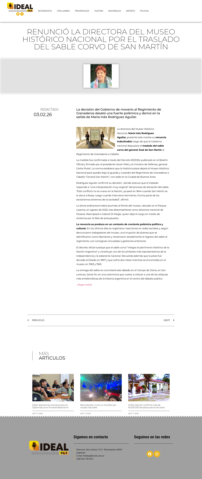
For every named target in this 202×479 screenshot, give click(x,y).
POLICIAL (144, 11)
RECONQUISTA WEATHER (174, 11)
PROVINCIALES (82, 11)
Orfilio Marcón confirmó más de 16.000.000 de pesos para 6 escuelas (146, 406)
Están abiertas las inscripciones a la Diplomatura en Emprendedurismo (50, 406)
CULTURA (98, 11)
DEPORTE (130, 11)
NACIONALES (114, 11)
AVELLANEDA (63, 11)
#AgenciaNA (84, 284)
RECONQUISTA (45, 11)
